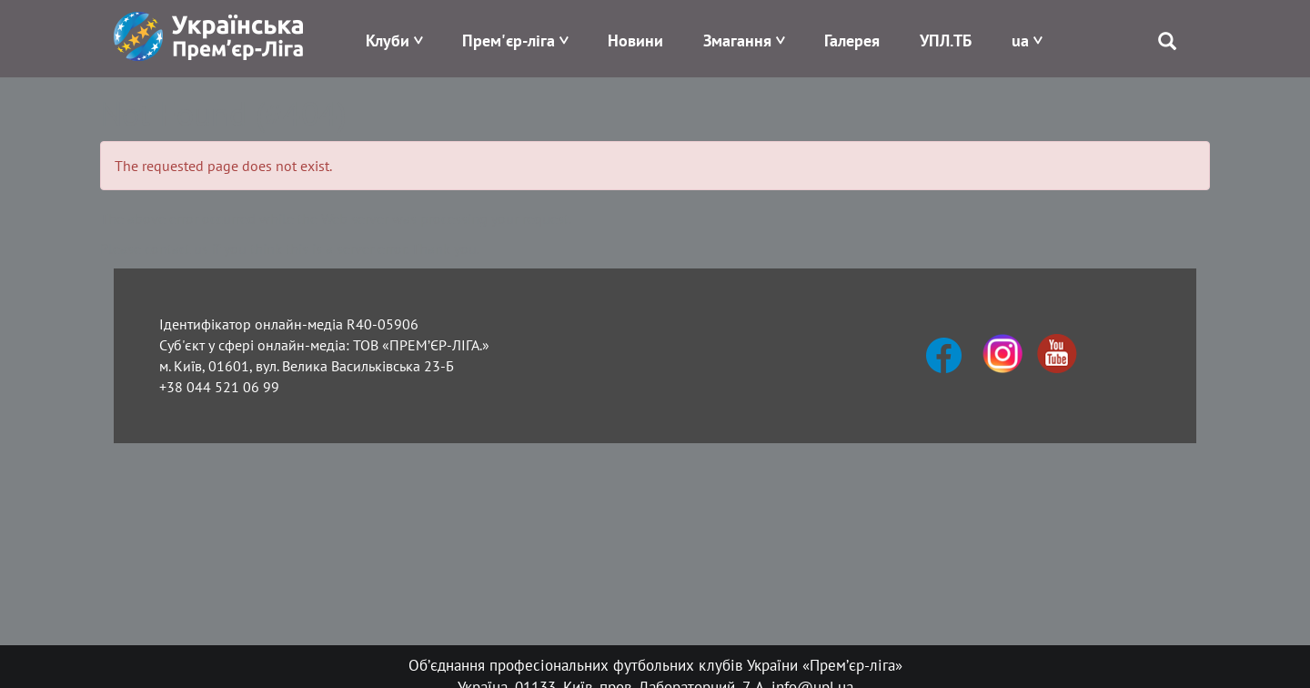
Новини (635, 40)
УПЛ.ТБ (946, 40)
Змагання (737, 40)
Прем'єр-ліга (508, 40)
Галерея (852, 40)
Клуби (387, 40)
